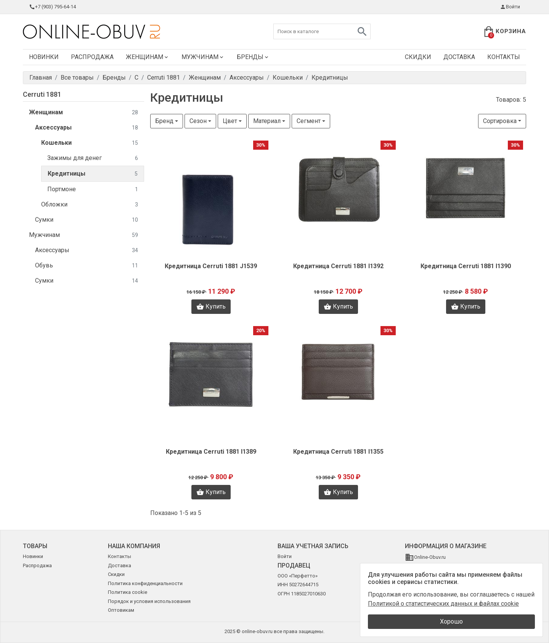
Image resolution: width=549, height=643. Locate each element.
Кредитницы (93, 174)
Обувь (86, 266)
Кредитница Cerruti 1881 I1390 (466, 266)
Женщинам (147, 57)
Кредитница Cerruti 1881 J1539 (211, 266)
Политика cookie (127, 592)
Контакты (503, 57)
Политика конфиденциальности (145, 583)
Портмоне (92, 190)
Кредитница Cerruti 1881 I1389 (211, 451)
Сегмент (309, 121)
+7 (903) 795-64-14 (52, 7)
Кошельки (89, 143)
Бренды (253, 57)
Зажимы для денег (92, 158)
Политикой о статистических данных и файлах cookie (443, 603)
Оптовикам (121, 610)
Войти (510, 7)
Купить (211, 306)
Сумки (86, 220)
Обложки (89, 205)
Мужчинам (203, 57)
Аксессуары (86, 128)
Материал (267, 121)
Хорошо (451, 621)
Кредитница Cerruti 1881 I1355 (338, 451)
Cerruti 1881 (42, 94)
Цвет (230, 121)
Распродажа (92, 57)
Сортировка (500, 121)
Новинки (44, 57)
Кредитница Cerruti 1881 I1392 (338, 266)
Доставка (459, 57)
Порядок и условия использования (149, 601)
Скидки (418, 57)
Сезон (198, 121)
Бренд (164, 121)
